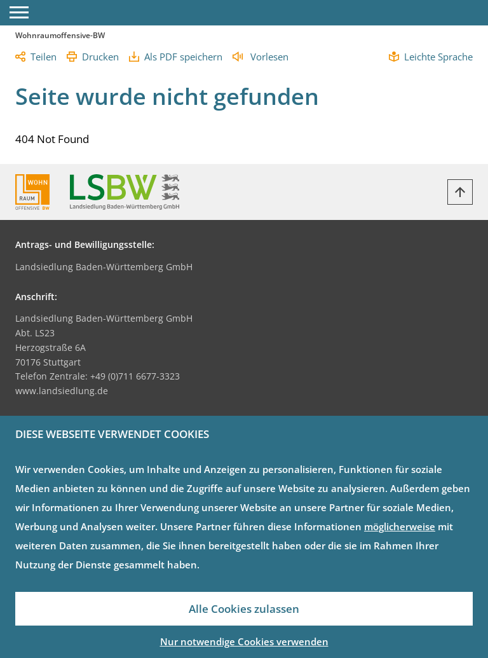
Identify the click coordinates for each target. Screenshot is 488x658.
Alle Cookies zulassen (244, 608)
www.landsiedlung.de (61, 391)
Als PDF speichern (183, 56)
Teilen (43, 56)
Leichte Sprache (438, 56)
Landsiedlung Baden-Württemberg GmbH (104, 267)
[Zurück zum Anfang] (460, 192)
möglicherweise (399, 526)
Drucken (100, 56)
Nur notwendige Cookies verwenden (244, 642)
